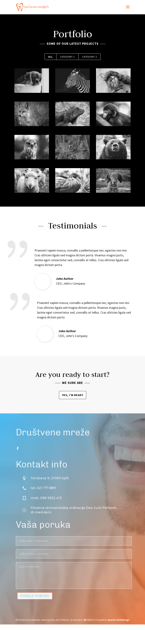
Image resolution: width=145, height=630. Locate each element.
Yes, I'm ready (72, 395)
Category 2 (89, 56)
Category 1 (67, 56)
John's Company (64, 283)
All (50, 56)
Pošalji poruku (44, 596)
